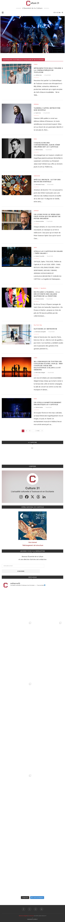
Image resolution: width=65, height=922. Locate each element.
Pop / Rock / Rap (38, 325)
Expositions (43, 288)
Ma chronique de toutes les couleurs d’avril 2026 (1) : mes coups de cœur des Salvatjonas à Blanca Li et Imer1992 (48, 365)
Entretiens (36, 288)
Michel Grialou (39, 150)
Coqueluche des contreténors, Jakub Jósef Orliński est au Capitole (47, 145)
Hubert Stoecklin (40, 256)
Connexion (31, 916)
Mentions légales (23, 916)
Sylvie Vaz (38, 113)
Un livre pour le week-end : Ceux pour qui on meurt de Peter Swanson (47, 216)
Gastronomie (37, 176)
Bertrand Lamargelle (41, 332)
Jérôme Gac (39, 75)
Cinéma (35, 64)
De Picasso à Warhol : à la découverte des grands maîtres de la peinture (47, 294)
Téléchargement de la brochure (32, 545)
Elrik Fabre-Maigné (40, 373)
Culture (35, 358)
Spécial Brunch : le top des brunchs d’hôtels (47, 181)
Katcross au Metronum (45, 329)
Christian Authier (40, 221)
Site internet (32, 542)
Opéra (35, 139)
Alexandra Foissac (40, 185)
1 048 (37, 430)
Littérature (36, 104)
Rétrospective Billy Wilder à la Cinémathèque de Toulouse (48, 70)
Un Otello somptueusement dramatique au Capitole (47, 403)
